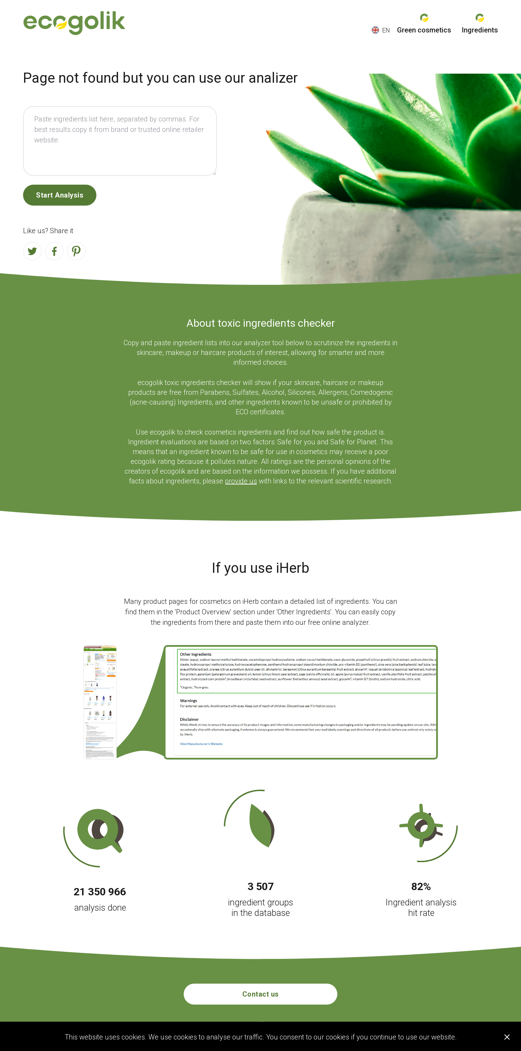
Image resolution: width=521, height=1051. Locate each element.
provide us (241, 481)
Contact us (260, 994)
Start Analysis (59, 195)
